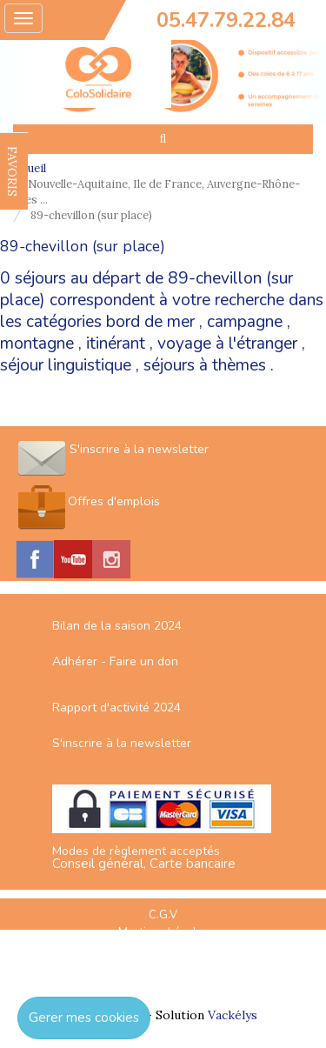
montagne (37, 343)
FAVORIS (12, 171)
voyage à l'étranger (227, 343)
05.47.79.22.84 (226, 20)
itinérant (115, 343)
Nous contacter (163, 986)
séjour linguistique (65, 365)
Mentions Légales (163, 932)
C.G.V (163, 915)
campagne (245, 321)
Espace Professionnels (163, 969)
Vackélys (232, 1015)
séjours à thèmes (204, 365)
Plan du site (163, 950)
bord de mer (150, 321)
